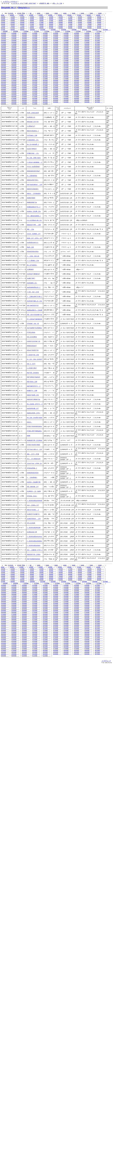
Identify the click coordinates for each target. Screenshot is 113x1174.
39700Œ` (99, 87)
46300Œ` (57, 100)
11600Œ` (90, 33)
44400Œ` (67, 96)
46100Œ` (36, 100)
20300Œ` (57, 50)
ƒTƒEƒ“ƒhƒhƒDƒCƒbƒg (34, 477)
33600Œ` (88, 75)
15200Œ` (47, 41)
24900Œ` (15, 60)
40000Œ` (26, 88)
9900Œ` (23, 31)
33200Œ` (47, 75)
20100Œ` (36, 50)
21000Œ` (26, 52)
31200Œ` (47, 71)
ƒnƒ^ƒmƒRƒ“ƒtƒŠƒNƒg (34, 364)
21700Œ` (99, 52)
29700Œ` (99, 67)
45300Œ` (57, 98)
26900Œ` (15, 64)
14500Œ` (78, 39)
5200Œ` (100, 21)
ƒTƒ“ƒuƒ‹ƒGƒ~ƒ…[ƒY (34, 502)
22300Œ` (57, 54)
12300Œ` (57, 35)
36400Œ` (67, 81)
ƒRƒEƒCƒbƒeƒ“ (32, 385)
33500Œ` (78, 75)
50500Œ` (78, 108)
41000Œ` (26, 90)
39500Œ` (78, 87)
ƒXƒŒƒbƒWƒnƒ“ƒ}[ (33, 226)
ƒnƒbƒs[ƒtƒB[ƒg (34, 231)
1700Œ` (80, 16)
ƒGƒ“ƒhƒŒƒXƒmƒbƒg (33, 625)
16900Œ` (15, 44)
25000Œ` (26, 60)
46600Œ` (88, 100)
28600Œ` (88, 65)
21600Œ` (88, 52)
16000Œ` (26, 43)
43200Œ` (47, 94)
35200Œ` (47, 79)
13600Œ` (88, 37)
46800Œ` (5, 102)
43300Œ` (57, 94)
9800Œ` (14, 31)
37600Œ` (88, 83)
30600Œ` (88, 69)
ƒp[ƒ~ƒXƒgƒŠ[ (33, 155)
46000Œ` (26, 100)
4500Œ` (33, 21)
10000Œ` (34, 31)
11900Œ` (15, 35)
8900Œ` (33, 29)
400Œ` (66, 14)
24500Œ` (78, 58)
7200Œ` (81, 25)
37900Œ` (15, 85)
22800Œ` (5, 56)
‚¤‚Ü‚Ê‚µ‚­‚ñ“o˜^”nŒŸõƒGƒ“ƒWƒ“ (24, 4)
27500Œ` (78, 64)
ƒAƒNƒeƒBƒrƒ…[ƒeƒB (34, 344)
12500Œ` (78, 35)
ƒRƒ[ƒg (30, 252)
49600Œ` (88, 106)
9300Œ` (71, 29)
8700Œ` (14, 29)
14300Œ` (57, 39)
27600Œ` (88, 64)
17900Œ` (15, 46)
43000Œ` (26, 94)
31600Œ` (88, 71)
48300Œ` (57, 104)
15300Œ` (57, 41)
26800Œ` (5, 64)
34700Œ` (99, 77)
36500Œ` (78, 81)
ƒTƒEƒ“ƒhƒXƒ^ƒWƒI (33, 497)
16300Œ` (57, 43)
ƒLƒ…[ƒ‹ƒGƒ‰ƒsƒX (33, 512)
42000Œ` (26, 92)
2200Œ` (23, 18)
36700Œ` (99, 81)
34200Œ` (47, 77)
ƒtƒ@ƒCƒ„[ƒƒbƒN (34, 548)
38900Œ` (15, 87)
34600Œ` (88, 77)
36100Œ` (36, 81)
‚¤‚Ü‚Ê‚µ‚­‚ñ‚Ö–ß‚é (10, 2)
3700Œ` (62, 20)
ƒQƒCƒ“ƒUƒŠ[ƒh (33, 441)
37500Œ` (78, 83)
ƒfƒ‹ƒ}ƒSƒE (31, 584)
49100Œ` (36, 106)
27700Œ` (99, 64)
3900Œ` (81, 20)
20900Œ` (15, 52)
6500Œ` (14, 25)
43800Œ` (5, 96)
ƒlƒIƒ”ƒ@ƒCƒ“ (32, 160)
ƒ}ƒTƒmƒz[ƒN (32, 145)
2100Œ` (14, 18)
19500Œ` (78, 48)
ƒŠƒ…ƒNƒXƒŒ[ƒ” (33, 543)
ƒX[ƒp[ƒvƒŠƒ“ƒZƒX (34, 466)
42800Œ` (5, 94)
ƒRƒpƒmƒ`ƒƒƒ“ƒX (32, 129)
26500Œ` (78, 62)
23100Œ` (36, 56)
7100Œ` (71, 25)
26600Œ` (88, 62)
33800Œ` (5, 77)
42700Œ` (99, 92)
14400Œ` (67, 39)
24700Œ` (99, 58)
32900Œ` (15, 75)
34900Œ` (15, 79)
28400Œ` (67, 65)
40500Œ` (78, 88)
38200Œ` (47, 85)
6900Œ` (52, 25)
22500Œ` (78, 54)
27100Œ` (36, 64)
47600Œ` (88, 102)
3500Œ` (42, 20)
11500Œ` (80, 33)
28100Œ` (36, 65)
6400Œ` (4, 25)
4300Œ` (14, 21)
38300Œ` (57, 85)
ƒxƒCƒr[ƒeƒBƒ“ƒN (33, 538)
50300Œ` (57, 108)
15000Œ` (26, 41)
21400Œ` (67, 52)
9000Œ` (42, 29)
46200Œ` (47, 100)
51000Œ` (26, 110)
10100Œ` (44, 31)
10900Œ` (17, 33)
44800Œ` (5, 98)
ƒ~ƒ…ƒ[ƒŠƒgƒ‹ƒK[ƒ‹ (34, 242)
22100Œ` (36, 54)
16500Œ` (78, 43)
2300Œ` (33, 18)
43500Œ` (78, 94)
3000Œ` (100, 18)
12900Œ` (15, 37)
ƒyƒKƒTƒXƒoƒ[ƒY (34, 579)
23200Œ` (47, 56)
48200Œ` (47, 104)
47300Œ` (57, 102)
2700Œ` (71, 18)
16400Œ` (67, 43)
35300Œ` (57, 79)
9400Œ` (81, 29)
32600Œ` (88, 73)
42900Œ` (15, 94)
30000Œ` (26, 69)
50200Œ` (47, 108)
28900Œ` (15, 67)
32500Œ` (78, 73)
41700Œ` (99, 90)
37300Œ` (57, 83)
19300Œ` (57, 48)
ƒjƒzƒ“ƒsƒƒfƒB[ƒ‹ (34, 517)
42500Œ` (78, 92)
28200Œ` (47, 65)
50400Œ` (67, 108)
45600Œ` (88, 98)
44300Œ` (57, 96)
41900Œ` (15, 92)
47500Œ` (78, 102)
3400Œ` (33, 20)
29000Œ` (26, 67)
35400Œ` (67, 79)
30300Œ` (57, 69)
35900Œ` (15, 81)
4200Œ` (4, 21)
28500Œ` (78, 65)
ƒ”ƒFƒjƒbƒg (31, 369)
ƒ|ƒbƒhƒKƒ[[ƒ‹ (33, 150)
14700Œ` (99, 39)
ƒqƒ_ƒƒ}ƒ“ (31, 405)
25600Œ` (88, 60)
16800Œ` (5, 44)
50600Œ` (88, 108)
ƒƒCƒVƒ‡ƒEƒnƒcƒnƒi (34, 599)
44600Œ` (88, 96)
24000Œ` (26, 58)
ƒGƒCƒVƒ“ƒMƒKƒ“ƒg (33, 446)
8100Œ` (62, 27)
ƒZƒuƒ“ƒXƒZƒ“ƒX (32, 390)
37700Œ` (99, 83)
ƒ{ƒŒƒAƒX (30, 298)
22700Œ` (99, 54)
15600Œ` (88, 41)
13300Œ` (57, 37)
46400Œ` (67, 100)
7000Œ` (62, 25)
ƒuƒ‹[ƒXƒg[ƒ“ (33, 563)
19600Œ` (88, 48)
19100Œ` (36, 48)
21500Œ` (78, 52)
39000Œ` (26, 87)
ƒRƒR (28, 487)
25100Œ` (36, 60)
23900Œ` (15, 58)
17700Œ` (99, 44)
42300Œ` (57, 92)
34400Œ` (67, 77)
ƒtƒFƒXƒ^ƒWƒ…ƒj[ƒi (34, 334)
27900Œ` (15, 65)
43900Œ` (15, 96)
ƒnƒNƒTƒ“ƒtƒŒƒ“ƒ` (33, 574)
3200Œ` (14, 20)
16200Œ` (47, 43)
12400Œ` (67, 35)
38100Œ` (36, 85)
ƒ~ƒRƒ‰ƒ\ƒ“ (31, 134)
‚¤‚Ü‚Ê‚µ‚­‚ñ (106, 733)
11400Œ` (69, 33)
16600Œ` (88, 43)
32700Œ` (99, 73)
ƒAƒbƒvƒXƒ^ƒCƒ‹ (32, 196)
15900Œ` (15, 43)
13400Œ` (67, 37)
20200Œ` (47, 50)
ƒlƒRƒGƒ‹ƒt (31, 124)
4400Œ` (23, 21)
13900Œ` (15, 39)
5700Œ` (42, 23)
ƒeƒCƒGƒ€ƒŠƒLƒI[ (33, 318)
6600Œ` (23, 25)
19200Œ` (47, 48)
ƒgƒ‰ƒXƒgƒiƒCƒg (32, 528)
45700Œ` (99, 98)
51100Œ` (36, 110)
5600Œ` (33, 23)
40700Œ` (99, 88)
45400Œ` (67, 98)
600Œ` (84, 14)
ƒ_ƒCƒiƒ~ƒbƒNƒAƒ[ (34, 175)
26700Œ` (99, 62)
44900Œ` (15, 98)
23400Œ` (67, 56)
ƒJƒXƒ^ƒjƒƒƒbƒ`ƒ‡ (33, 380)
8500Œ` (100, 27)
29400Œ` (67, 67)
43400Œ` (67, 94)
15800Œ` (5, 43)
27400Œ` (67, 64)
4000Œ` (90, 20)
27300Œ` (57, 64)
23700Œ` (99, 56)
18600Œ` (88, 46)
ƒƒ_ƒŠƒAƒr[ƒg (33, 288)
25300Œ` (57, 60)
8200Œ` (71, 27)
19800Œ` (5, 50)
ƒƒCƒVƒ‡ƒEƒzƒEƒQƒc (34, 604)
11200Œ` (48, 33)
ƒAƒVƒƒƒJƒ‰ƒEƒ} (32, 206)
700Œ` (92, 14)
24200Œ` (47, 58)
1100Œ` (22, 16)
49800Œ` (5, 108)
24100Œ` (36, 58)
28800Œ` (5, 67)
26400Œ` (67, 62)
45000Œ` (26, 98)
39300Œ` (57, 87)
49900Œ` (15, 108)
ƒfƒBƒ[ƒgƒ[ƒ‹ (33, 165)
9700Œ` (4, 31)
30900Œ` (15, 71)
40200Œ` (47, 88)
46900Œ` (15, 102)
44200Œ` (47, 96)
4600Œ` (42, 21)
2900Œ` (90, 18)
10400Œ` (75, 31)
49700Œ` (99, 106)
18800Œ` (5, 48)
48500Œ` (78, 104)
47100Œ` (36, 102)
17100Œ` (36, 44)
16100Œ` (36, 43)
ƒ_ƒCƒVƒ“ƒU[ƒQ (33, 395)
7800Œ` (33, 27)
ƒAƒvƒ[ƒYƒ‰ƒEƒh (34, 211)
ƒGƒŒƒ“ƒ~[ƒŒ (32, 436)
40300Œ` (57, 88)
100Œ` (40, 14)
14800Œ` (5, 41)
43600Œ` (88, 94)
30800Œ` (5, 71)
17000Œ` (26, 44)
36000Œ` (26, 81)
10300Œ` (65, 31)
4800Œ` (62, 21)
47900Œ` (15, 104)
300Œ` (57, 14)
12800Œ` (5, 37)
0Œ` (32, 14)
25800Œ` (5, 62)
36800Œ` (5, 83)
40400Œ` (67, 88)
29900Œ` (15, 69)
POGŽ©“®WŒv (44, 4)
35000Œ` (26, 79)
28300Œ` (57, 65)
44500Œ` (78, 96)
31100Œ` (36, 71)
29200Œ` (47, 67)
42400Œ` (67, 92)
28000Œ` (26, 65)
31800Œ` (5, 73)
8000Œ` (52, 27)
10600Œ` (96, 31)
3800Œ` (71, 20)
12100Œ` (36, 35)
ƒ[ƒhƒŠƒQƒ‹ (32, 533)
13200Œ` (47, 37)
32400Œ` (67, 73)
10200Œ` (55, 31)
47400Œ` (67, 102)
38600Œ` (88, 85)
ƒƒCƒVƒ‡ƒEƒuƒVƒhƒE (34, 558)
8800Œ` (23, 29)
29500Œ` (78, 67)
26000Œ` (26, 62)
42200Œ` (47, 92)
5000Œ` (81, 21)
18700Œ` (99, 46)
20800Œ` (5, 52)
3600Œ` (52, 20)
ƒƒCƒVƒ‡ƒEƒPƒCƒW (33, 589)
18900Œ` (15, 48)
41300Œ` (57, 90)
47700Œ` (99, 102)
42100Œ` (36, 92)
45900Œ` (15, 100)
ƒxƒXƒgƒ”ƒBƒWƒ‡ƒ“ (33, 303)
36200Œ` (47, 81)
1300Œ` (42, 16)
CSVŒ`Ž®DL (21, 14)
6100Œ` (81, 23)
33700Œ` (99, 75)
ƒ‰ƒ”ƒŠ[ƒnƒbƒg (33, 415)
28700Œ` (99, 65)
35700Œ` (99, 79)
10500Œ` (86, 31)
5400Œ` (14, 23)
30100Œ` (36, 69)
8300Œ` (81, 27)
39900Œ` (15, 88)
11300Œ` (59, 33)
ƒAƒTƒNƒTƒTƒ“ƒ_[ (33, 431)
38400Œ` (67, 85)
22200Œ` (47, 54)
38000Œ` (26, 85)
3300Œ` (23, 20)
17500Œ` (78, 44)
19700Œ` (99, 48)
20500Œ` (78, 50)
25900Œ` (15, 62)
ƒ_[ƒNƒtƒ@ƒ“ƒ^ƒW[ (34, 329)
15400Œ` (67, 41)
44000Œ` (26, 96)
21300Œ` (57, 52)
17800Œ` (5, 46)
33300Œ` (57, 75)
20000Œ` (26, 50)
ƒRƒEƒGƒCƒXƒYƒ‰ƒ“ (33, 186)
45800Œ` (5, 100)
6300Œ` (100, 23)
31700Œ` (99, 71)
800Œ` (101, 14)
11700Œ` (100, 33)
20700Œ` (99, 50)
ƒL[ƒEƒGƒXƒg (32, 191)
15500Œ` (78, 41)
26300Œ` (57, 62)
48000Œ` (26, 104)
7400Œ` (100, 25)
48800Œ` (5, 106)
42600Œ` (88, 92)
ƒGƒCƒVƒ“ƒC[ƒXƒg (33, 620)
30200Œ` (47, 69)
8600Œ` (4, 29)
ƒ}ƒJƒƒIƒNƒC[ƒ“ (34, 257)
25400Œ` (67, 60)
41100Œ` (36, 90)
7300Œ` (90, 25)
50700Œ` (99, 108)
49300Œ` (57, 106)
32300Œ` (57, 73)
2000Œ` (4, 18)
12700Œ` (99, 35)
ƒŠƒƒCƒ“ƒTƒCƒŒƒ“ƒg (34, 349)
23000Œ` (26, 56)
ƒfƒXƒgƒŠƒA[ (32, 523)
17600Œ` (88, 44)
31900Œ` (15, 73)
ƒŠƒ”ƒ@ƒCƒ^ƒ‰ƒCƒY (33, 420)
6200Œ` (90, 23)
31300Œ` (57, 71)
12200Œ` (47, 35)
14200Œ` (47, 39)
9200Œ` (62, 29)
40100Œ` (36, 88)
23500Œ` (78, 56)
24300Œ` (57, 58)
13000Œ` (26, 37)
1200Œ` (32, 16)
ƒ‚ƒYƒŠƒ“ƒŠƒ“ (32, 410)
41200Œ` (47, 90)
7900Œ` (42, 27)
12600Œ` (88, 35)
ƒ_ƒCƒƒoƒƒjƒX (33, 323)
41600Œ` (88, 90)
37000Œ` (26, 83)
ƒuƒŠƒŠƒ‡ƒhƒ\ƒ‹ (32, 267)
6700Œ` (33, 25)
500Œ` (75, 14)
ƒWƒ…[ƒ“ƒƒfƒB (33, 507)
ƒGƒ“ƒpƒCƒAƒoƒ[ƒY (34, 201)
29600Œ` (88, 67)
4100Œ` (100, 20)
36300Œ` (57, 81)
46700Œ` (99, 100)
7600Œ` (14, 27)
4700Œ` (52, 21)
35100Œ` (36, 79)
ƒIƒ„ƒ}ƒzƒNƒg (32, 374)
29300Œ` (57, 67)
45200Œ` (47, 98)
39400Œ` (67, 87)
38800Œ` (5, 87)
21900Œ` (15, 54)
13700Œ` (99, 37)
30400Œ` (67, 69)
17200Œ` (47, 44)
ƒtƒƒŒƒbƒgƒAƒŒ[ (34, 237)
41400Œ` (67, 90)
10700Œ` (107, 31)
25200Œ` (47, 60)
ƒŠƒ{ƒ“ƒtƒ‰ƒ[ (33, 569)
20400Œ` (67, 50)
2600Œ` (62, 18)
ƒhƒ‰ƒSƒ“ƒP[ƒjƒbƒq (34, 492)
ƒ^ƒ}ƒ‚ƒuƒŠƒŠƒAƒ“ (33, 180)
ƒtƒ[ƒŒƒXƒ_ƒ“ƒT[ (34, 615)
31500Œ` (78, 71)
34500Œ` (78, 77)
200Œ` (49, 14)
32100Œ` (36, 73)
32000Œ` (26, 73)
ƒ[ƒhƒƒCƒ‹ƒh (33, 283)
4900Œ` (71, 21)
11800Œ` (5, 35)
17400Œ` (67, 44)
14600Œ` (88, 39)
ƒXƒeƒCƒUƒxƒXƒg (32, 277)
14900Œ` (15, 41)
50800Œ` (5, 110)
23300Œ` (57, 56)
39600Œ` (88, 87)
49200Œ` (47, 106)
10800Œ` (7, 33)
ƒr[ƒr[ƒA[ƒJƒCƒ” (34, 400)
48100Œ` (36, 104)
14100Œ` (36, 39)
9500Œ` (90, 29)
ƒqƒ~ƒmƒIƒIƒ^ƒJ (32, 339)
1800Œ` (90, 16)
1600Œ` (70, 16)
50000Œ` (26, 108)
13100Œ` (36, 37)
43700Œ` (99, 94)
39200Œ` (47, 87)
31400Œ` (67, 71)
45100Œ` (36, 98)
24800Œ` (5, 60)
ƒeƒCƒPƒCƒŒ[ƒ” (33, 456)
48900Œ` (15, 106)
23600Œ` (88, 56)
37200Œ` (47, 83)
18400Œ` (67, 46)
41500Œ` (78, 90)
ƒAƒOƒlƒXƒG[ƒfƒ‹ (33, 461)
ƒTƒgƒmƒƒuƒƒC (33, 359)
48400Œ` (67, 104)
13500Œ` (78, 37)
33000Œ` (26, 75)
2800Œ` (81, 18)
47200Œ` (47, 102)
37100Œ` (36, 83)
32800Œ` (5, 75)
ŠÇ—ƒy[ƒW (57, 4)
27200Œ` (47, 64)
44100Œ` (36, 96)
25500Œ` (78, 60)
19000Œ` (26, 48)
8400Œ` (90, 27)
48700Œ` (99, 104)
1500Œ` (61, 16)
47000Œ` (26, 102)
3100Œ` (4, 20)
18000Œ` (26, 46)
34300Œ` (57, 77)
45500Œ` (78, 98)
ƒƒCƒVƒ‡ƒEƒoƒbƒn (33, 609)
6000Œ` (71, 23)
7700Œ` (23, 27)
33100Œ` (36, 75)
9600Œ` (100, 29)
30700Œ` (99, 69)
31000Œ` (26, 71)
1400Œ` (51, 16)
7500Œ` (4, 27)
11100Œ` (38, 33)
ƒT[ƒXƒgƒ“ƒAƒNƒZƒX (34, 354)
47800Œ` (5, 104)
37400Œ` (67, 83)
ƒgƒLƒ (29, 472)
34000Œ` (26, 77)
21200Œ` (47, 52)
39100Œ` (36, 87)
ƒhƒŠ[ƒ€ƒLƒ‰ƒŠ (33, 119)
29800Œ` (5, 69)
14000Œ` (26, 39)
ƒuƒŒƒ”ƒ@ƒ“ (31, 308)
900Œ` (4, 16)
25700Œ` (99, 60)
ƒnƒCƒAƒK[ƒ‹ (32, 313)
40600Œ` (88, 88)
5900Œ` (62, 23)
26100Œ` (36, 62)
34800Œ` (5, 79)
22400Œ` (67, 54)
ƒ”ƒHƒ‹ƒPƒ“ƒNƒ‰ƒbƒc (34, 482)
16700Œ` (99, 43)
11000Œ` (27, 33)
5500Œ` (23, 23)
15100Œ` (36, 41)
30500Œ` (78, 69)
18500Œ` (78, 46)
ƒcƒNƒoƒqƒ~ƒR (32, 594)
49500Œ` (78, 106)
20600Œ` (88, 50)
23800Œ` (5, 58)
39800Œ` (5, 88)
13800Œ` (5, 39)
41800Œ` (5, 92)
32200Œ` (47, 73)
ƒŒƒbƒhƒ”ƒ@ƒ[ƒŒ (34, 247)
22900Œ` (15, 56)
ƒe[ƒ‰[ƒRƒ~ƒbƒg (34, 170)
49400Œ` (67, 106)
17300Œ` (57, 44)
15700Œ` (99, 41)
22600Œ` (88, 54)
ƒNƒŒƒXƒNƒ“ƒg (32, 221)
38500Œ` (78, 85)
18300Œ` (57, 46)
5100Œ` (90, 21)
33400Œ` (67, 75)
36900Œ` (15, 83)
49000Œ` (26, 106)
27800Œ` (5, 65)
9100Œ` (52, 29)
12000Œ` (26, 35)
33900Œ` (15, 77)
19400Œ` (67, 48)
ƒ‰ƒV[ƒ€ (30, 272)
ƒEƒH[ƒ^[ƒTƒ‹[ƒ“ (34, 262)
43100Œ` (36, 94)
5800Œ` (52, 23)
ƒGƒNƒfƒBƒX (31, 216)
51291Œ (11, 14)
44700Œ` (99, 96)
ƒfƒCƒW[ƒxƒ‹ (32, 553)
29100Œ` (36, 67)
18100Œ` (36, 46)
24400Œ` (67, 58)
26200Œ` (47, 62)
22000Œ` (26, 54)
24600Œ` (88, 58)
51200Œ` (47, 110)
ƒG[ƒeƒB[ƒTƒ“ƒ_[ (34, 451)
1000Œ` (13, 16)
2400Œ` (42, 18)
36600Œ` (88, 81)
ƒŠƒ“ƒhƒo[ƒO (32, 426)
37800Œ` (5, 85)
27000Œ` (26, 64)
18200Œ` (47, 46)
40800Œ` (5, 90)
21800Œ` (5, 54)
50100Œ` (36, 108)
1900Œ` (99, 16)
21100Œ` (36, 52)
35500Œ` (78, 79)
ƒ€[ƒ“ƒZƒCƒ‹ (32, 293)
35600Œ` (88, 79)
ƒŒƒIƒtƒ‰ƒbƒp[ (33, 140)
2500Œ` (52, 18)
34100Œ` (36, 77)
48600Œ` (88, 104)
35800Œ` (5, 81)
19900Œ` (15, 50)
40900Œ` (15, 90)
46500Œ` (78, 100)
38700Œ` (99, 85)
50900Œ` (15, 110)
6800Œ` (42, 25)
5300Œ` (4, 23)
